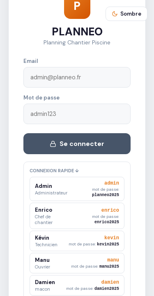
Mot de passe (41, 96)
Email (30, 60)
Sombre (126, 13)
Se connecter (77, 143)
